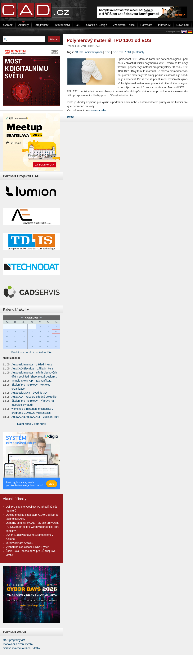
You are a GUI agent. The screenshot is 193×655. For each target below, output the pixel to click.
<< (22, 317)
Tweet (70, 116)
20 (23, 341)
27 (23, 346)
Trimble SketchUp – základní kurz (31, 380)
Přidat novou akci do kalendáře (31, 352)
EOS (107, 52)
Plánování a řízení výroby (18, 644)
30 (48, 346)
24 (56, 341)
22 (40, 341)
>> (40, 317)
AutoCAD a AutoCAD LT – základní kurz (35, 416)
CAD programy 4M (14, 640)
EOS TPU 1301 (122, 52)
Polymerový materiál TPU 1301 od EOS (109, 40)
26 (15, 346)
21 (31, 341)
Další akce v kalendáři (31, 423)
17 (56, 336)
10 (56, 331)
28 (31, 346)
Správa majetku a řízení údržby (21, 648)
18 (7, 341)
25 (7, 346)
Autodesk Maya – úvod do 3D (29, 392)
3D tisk (78, 52)
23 (48, 341)
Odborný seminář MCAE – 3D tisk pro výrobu (32, 522)
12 (15, 336)
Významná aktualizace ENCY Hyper (27, 546)
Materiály (138, 52)
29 (40, 346)
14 (31, 336)
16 (48, 336)
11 (7, 336)
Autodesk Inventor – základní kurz (31, 364)
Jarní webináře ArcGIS (19, 542)
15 (40, 336)
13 (23, 336)
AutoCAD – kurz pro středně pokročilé (33, 396)
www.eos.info (97, 110)
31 (56, 346)
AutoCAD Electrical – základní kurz (32, 368)
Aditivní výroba (94, 52)
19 (15, 341)
